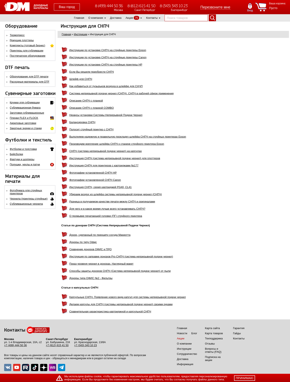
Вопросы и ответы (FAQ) (213, 350)
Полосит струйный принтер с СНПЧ (91, 129)
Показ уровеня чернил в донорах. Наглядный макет (101, 263)
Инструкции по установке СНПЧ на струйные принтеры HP (105, 64)
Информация (185, 364)
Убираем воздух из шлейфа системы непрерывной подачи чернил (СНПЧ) (115, 194)
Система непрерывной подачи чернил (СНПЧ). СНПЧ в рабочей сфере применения (121, 93)
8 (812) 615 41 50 (141, 6)
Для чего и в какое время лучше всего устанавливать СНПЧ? (107, 208)
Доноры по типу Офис (83, 242)
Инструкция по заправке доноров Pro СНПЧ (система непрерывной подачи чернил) (121, 256)
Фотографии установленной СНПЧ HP (93, 172)
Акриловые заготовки (23, 123)
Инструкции (184, 348)
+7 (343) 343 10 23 (85, 345)
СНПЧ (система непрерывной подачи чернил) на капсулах (105, 151)
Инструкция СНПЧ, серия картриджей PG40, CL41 (100, 187)
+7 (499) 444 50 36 (15, 345)
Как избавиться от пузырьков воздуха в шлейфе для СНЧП (106, 86)
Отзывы (210, 343)
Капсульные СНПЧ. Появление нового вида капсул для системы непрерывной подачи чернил (127, 297)
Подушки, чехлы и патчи (25, 164)
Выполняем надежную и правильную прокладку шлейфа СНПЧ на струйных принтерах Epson (127, 136)
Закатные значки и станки (26, 128)
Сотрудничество (187, 353)
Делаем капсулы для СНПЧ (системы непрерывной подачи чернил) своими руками (121, 304)
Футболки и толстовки (23, 149)
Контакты (152, 17)
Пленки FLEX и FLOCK (24, 117)
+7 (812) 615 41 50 (57, 345)
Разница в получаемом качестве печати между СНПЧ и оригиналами (112, 201)
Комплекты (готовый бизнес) (27, 45)
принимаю (244, 378)
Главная (79, 17)
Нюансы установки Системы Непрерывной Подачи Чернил (105, 115)
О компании (95, 17)
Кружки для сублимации (25, 102)
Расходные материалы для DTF (30, 81)
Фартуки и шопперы (22, 159)
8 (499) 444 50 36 (109, 6)
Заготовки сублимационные (27, 112)
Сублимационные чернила (26, 203)
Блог (194, 333)
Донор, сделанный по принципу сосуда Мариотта (99, 234)
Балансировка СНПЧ (82, 122)
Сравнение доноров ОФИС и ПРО (90, 249)
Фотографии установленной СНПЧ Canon (95, 179)
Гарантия (238, 328)
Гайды (237, 333)
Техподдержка (214, 338)
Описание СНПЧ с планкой (86, 100)
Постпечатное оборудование (27, 55)
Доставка (116, 17)
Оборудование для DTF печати (29, 76)
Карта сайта (212, 328)
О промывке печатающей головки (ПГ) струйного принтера (105, 215)
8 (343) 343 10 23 (174, 6)
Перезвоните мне (215, 7)
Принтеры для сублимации (26, 50)
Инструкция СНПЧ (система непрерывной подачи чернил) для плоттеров (114, 158)
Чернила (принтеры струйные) (29, 198)
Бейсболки (16, 154)
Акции (129, 17)
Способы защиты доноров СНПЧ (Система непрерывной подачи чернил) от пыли (120, 270)
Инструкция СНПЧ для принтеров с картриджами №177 (103, 165)
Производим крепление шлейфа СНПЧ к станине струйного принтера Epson (116, 143)
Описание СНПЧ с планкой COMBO (91, 107)
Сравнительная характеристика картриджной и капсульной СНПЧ (110, 311)
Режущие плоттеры (22, 40)
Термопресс (17, 35)
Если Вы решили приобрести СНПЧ (91, 71)
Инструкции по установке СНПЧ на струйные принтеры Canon (107, 57)
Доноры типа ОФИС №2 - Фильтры (91, 278)
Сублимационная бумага (25, 107)
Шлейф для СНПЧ (80, 79)
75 (136, 17)
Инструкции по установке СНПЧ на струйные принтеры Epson (107, 50)
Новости (182, 333)
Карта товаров (214, 333)
